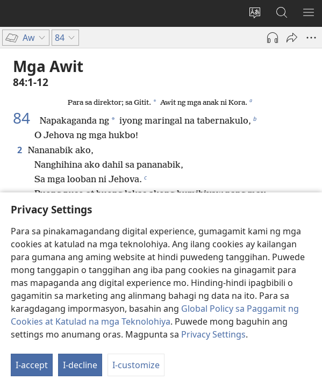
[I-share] (292, 37)
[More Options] (311, 37)
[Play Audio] (272, 37)
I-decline (80, 365)
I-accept (32, 365)
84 (25, 117)
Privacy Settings (213, 334)
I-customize (136, 365)
